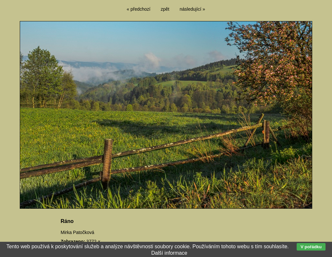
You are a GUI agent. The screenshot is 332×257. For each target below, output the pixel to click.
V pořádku (311, 246)
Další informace (169, 253)
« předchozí (138, 9)
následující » (192, 9)
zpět (165, 9)
